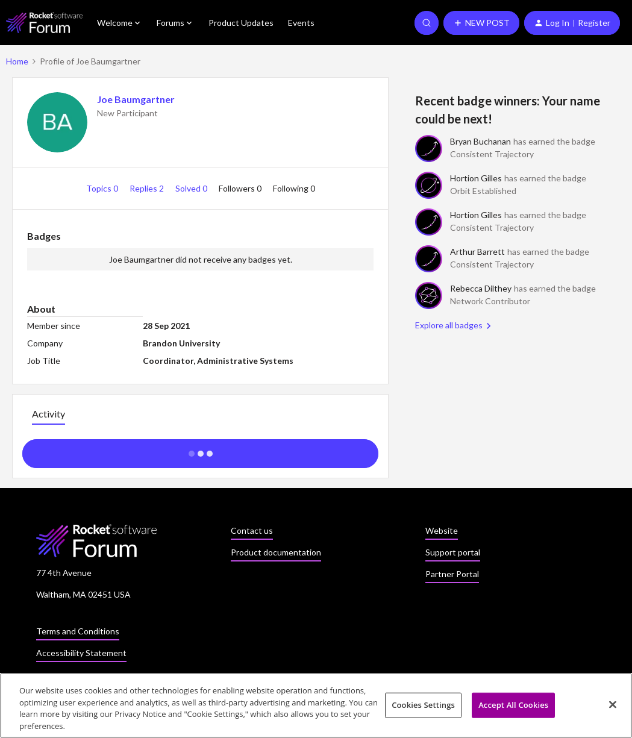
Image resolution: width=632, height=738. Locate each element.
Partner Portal (452, 574)
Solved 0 (192, 188)
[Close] (612, 708)
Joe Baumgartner (136, 99)
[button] (481, 23)
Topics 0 (103, 188)
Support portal (452, 552)
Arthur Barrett (477, 251)
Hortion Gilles (476, 178)
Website (441, 530)
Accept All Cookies (513, 708)
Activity (48, 413)
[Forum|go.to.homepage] (44, 22)
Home (17, 61)
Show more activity (200, 450)
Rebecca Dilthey (481, 288)
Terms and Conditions (77, 631)
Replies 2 (148, 188)
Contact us (252, 530)
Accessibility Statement (81, 653)
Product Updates (241, 22)
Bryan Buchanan (480, 141)
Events (301, 22)
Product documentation (276, 552)
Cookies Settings (423, 708)
